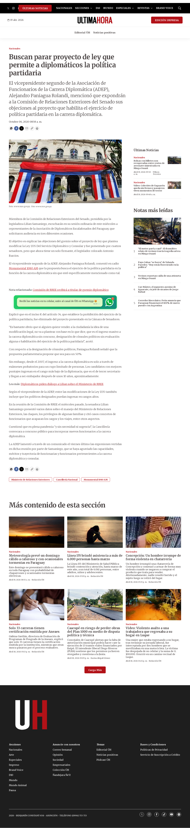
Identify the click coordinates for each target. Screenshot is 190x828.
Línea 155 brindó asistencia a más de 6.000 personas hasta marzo (94, 557)
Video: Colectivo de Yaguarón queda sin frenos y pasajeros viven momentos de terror (149, 188)
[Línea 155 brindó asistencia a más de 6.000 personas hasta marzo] (95, 532)
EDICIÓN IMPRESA (167, 20)
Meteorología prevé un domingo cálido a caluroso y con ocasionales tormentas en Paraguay (36, 559)
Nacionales (14, 48)
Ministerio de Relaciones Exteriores (30, 480)
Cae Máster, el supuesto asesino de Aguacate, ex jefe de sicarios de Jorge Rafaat (158, 289)
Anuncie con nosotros (66, 744)
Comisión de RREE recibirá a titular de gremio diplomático (71, 290)
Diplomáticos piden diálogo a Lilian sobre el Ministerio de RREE (62, 384)
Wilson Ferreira (157, 173)
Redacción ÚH (38, 580)
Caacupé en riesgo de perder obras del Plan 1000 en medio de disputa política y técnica (93, 631)
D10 (98, 8)
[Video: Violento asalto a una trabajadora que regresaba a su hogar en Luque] (153, 605)
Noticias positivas (104, 32)
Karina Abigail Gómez (100, 658)
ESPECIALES (123, 8)
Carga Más (95, 670)
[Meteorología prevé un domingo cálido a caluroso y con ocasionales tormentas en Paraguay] (36, 532)
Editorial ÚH (82, 32)
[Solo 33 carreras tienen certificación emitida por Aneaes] (36, 605)
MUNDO (108, 8)
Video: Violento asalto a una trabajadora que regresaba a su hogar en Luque (149, 631)
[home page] (95, 20)
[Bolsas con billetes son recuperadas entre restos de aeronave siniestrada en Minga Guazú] (174, 160)
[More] (91, 8)
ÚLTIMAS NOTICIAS (35, 8)
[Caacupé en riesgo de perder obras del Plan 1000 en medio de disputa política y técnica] (95, 605)
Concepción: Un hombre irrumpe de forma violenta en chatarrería (153, 557)
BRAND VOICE (164, 8)
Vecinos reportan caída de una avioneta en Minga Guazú (159, 277)
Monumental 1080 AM (23, 268)
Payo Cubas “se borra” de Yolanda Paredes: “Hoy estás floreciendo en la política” (158, 265)
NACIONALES (64, 8)
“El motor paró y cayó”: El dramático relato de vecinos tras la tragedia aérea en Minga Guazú (159, 251)
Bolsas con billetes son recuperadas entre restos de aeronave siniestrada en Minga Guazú (149, 164)
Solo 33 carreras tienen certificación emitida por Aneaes (34, 630)
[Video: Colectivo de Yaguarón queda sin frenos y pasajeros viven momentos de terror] (174, 185)
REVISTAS (143, 8)
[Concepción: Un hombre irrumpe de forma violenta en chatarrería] (153, 532)
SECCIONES (82, 8)
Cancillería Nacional (66, 480)
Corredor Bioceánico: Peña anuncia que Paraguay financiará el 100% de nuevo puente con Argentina (159, 303)
